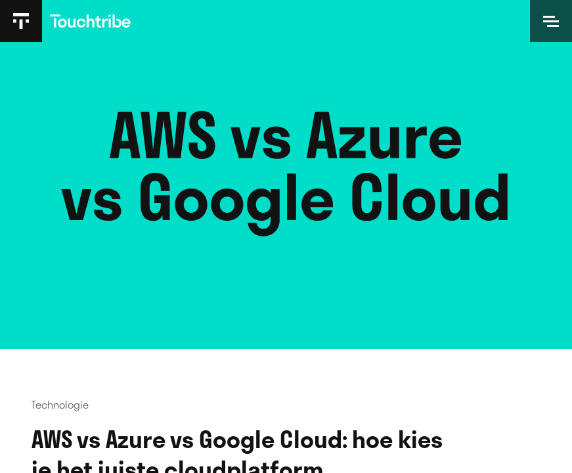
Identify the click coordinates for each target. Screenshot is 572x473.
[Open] (551, 21)
